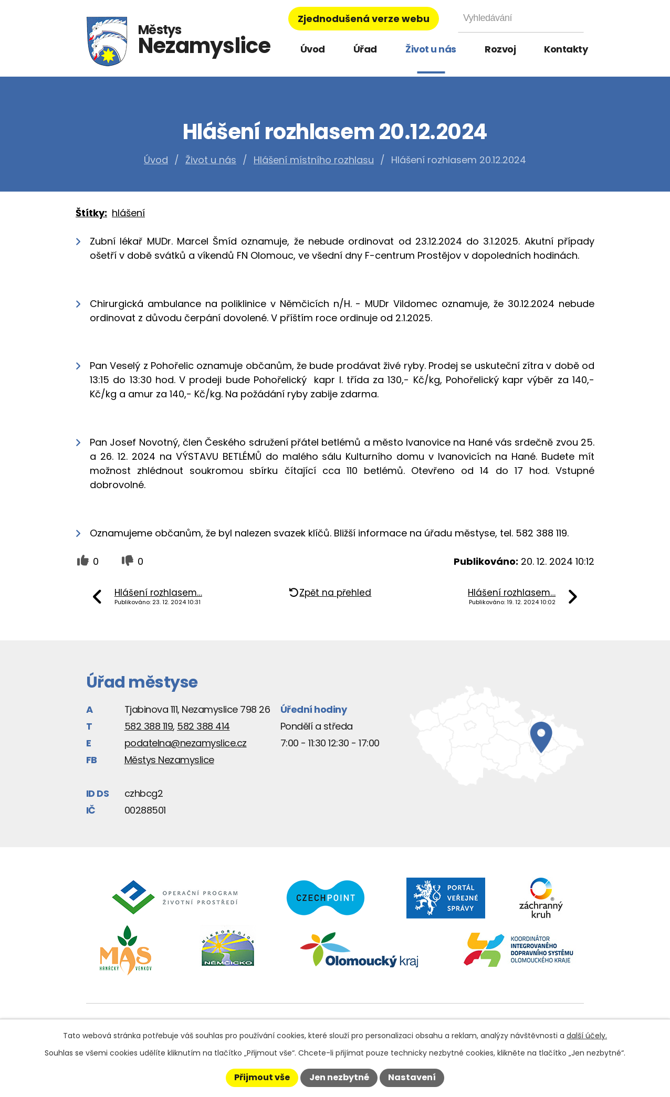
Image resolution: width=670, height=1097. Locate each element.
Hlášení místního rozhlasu (314, 159)
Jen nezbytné (339, 1077)
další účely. (587, 1035)
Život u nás (430, 49)
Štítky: (91, 212)
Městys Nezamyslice (169, 759)
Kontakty (566, 49)
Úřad (365, 49)
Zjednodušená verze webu (364, 18)
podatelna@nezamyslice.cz (185, 743)
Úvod (312, 49)
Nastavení (412, 1077)
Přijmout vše (262, 1077)
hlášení (128, 212)
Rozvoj (500, 49)
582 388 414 (203, 726)
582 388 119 (148, 726)
